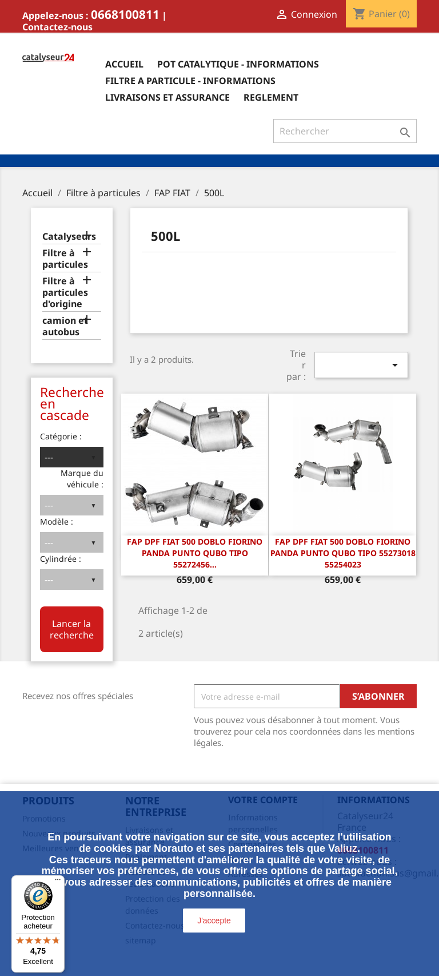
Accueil (124, 64)
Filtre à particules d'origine (65, 292)
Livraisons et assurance (167, 97)
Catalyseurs (69, 237)
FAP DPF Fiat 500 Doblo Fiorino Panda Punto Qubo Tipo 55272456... (194, 553)
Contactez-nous (57, 27)
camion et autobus (65, 326)
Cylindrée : (60, 558)
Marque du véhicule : (82, 478)
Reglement (271, 97)
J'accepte (214, 920)
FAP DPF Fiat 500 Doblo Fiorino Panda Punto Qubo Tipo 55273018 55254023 (343, 553)
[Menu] (58, 882)
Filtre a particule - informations (190, 80)
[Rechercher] (345, 131)
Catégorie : (61, 436)
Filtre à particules (65, 259)
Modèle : (56, 521)
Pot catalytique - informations (238, 64)
